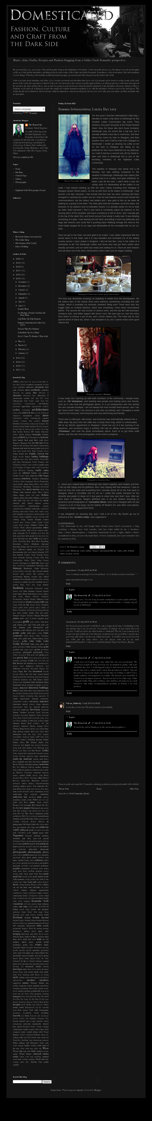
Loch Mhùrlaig (38, 748)
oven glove (37, 830)
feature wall (17, 591)
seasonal (31, 923)
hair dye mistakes (26, 663)
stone (25, 969)
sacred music (24, 909)
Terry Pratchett (27, 996)
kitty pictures (18, 732)
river (14, 898)
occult (46, 819)
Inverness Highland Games (31, 715)
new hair (41, 811)
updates (19, 1027)
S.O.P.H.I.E (44, 907)
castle (38, 470)
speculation (45, 950)
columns (38, 503)
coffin (20, 501)
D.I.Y (28, 533)
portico (18, 863)
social (46, 942)
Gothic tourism (31, 647)
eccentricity (21, 566)
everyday (39, 579)
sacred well (35, 909)
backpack (42, 424)
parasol (46, 838)
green (41, 655)
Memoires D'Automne (24, 773)
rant (34, 882)
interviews (16, 710)
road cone (27, 898)
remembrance (17, 893)
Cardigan (20, 467)
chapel (15, 484)
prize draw (22, 871)
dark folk (45, 533)
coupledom (28, 517)
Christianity (17, 487)
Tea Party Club (27, 994)
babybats (16, 424)
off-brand (25, 822)
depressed (45, 544)
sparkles (22, 950)
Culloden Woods (18, 528)
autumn (46, 418)
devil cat (37, 547)
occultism (16, 822)
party (40, 841)
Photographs (20, 182)
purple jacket (27, 876)
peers (20, 844)
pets (14, 849)
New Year (21, 813)
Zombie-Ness (23, 309)
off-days (33, 822)
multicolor (34, 794)
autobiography (36, 418)
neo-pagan (24, 808)
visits (38, 1037)
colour (46, 501)
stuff (32, 975)
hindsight (30, 685)
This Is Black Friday (41, 1002)
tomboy (15, 1007)
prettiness (34, 868)
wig (20, 1051)
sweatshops (24, 988)
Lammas (46, 734)
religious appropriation (39, 890)
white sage (29, 1048)
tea (19, 994)
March (21, 345)
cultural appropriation (34, 528)
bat (20, 429)
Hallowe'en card (42, 666)
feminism (39, 591)
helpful (46, 680)
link (22, 745)
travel (36, 1013)
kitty (47, 729)
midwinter (45, 781)
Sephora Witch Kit (29, 928)
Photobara (107, 394)
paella (29, 833)
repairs (25, 893)
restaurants (17, 896)
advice (27, 390)
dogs (14, 555)
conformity (36, 509)
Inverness (35, 710)
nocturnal (34, 816)
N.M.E (35, 800)
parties (29, 841)
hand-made (25, 669)
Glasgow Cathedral (26, 616)
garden (32, 610)
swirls (40, 989)
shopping (16, 934)
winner (46, 1051)
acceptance (30, 385)
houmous (26, 693)
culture (46, 528)
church (29, 490)
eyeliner (25, 582)
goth (26, 621)
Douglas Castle (29, 555)
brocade (21, 457)
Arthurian (45, 413)
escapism (34, 577)
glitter (22, 618)
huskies (22, 696)
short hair (25, 934)
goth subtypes (27, 630)
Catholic (34, 473)
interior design (35, 704)
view (47, 1035)
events (82, 551)
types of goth (30, 1021)
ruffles (15, 907)
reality (39, 885)
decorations (17, 544)
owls (14, 833)
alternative (17, 396)
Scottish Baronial (41, 918)
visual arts (45, 1037)
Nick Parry (26, 816)
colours (30, 503)
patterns (46, 841)
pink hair (37, 855)
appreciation (26, 406)
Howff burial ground (41, 693)
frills (42, 602)
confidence (27, 509)
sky (44, 939)
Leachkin (16, 740)
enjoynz (80, 1090)
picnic (15, 855)
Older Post (134, 789)
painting (37, 836)
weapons (20, 1045)
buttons (36, 459)
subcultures (44, 980)
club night (28, 498)
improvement (24, 699)
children (36, 484)
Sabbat (15, 909)
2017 (18, 271)
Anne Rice (45, 401)
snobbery (16, 942)
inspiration (44, 702)
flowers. (40, 594)
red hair (36, 887)
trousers (33, 1018)
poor (14, 863)
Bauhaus (27, 432)
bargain (46, 426)
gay (14, 613)
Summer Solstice (37, 983)
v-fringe (45, 1027)
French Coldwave (36, 599)
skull (25, 939)
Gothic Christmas (42, 636)
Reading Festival (30, 885)
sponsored (25, 956)
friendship (36, 602)
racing (27, 879)
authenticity (17, 418)
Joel (42, 723)
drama (15, 557)
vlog (30, 1040)
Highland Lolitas (42, 682)
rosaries (34, 904)
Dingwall (41, 549)
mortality (26, 791)
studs (41, 972)
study (46, 972)
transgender (44, 1010)
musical (46, 797)
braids (24, 451)
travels (76, 554)
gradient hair (18, 650)
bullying (16, 459)
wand (15, 1045)
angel (37, 401)
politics (46, 860)
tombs (21, 1007)
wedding (33, 1045)
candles (41, 465)
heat (30, 680)
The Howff (45, 996)
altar (35, 393)
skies (47, 937)
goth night (27, 625)
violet (21, 1038)
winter (15, 1054)
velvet (41, 1032)
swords (20, 991)
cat (20, 473)
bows (14, 451)
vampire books (34, 1029)
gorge (47, 618)
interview (45, 707)
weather (27, 1046)
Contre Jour (33, 511)
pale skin (26, 838)
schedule (40, 915)
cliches (15, 495)
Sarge (46, 912)
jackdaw (41, 721)
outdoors (44, 827)
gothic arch (26, 633)
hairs (22, 666)
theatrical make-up (26, 1002)
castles (46, 470)
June (20, 306)
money (24, 789)
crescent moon (18, 522)
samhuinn (16, 912)
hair (32, 661)
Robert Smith (43, 898)
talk (38, 991)
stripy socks (23, 972)
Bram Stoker (32, 451)
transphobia (27, 1013)
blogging (23, 443)
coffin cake (26, 500)
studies (30, 972)
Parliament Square (19, 841)
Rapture (46, 882)
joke (47, 723)
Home (99, 789)
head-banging (44, 677)
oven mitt (45, 830)
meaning (45, 767)
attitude (45, 416)
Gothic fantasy (37, 639)
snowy (31, 942)
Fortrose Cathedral (41, 596)
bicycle (21, 435)
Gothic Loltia (42, 641)
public (21, 874)
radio (37, 879)
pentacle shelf (34, 844)
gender (24, 613)
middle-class (25, 781)
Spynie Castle (24, 958)
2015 (18, 279)
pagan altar (44, 833)
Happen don (44, 669)
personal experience (32, 846)
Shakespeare (17, 931)
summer (25, 983)
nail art (42, 800)
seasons (37, 923)
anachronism (17, 398)
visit (25, 1037)
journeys (16, 726)
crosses (33, 522)
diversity (41, 552)
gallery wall (26, 610)
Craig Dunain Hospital (31, 520)
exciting (46, 579)
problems (31, 871)
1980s (15, 382)
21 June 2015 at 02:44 (87, 622)
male (41, 759)
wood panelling (35, 1057)
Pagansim (28, 836)
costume (15, 517)
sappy (41, 912)
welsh (39, 1046)
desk (28, 547)
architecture (40, 409)
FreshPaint (21, 602)
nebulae (46, 802)
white (22, 1048)
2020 (18, 259)
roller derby (17, 901)
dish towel (27, 552)
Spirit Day (44, 953)
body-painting (24, 445)
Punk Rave (38, 874)
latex (42, 737)
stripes (15, 972)
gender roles (34, 613)
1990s (21, 382)
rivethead (20, 898)
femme (15, 594)
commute (46, 506)
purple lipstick (38, 877)
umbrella (39, 1021)
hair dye (16, 663)
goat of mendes (31, 618)
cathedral (26, 473)
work (19, 1059)
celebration (34, 476)
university (27, 1024)
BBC (32, 432)
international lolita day (108, 551)
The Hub (16, 999)
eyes (29, 582)
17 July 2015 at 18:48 (101, 658)
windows (40, 1051)
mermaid (16, 778)
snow (24, 942)
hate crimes (38, 674)
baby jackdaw (34, 421)
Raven (15, 885)
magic (36, 756)
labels (24, 734)
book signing (31, 448)
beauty (37, 432)
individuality (34, 702)
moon (28, 789)
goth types (36, 630)
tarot (47, 991)
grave (31, 649)
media (15, 770)
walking (22, 1043)
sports (41, 956)
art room (37, 413)
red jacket (45, 887)
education (28, 571)
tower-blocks (17, 1010)
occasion (41, 819)
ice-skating (29, 696)
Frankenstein (17, 599)
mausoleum (44, 764)
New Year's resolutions (34, 814)
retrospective (33, 896)
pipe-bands (16, 857)
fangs (39, 585)
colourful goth (19, 503)
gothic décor (27, 639)
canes (47, 465)
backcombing (24, 424)
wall (27, 1043)
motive (32, 791)
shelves (26, 931)
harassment (37, 671)
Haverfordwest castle (31, 677)
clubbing (36, 498)
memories (45, 773)
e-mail (46, 563)
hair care (38, 660)
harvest (46, 671)
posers (37, 863)
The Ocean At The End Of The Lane (34, 999)
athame (37, 416)
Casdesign (30, 470)
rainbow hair (17, 882)
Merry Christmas (31, 778)
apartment (16, 406)
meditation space (38, 770)
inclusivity (45, 699)
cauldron (45, 473)
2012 (18, 366)
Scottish (28, 918)
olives (42, 824)
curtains (34, 530)
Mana (31, 762)
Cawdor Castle (24, 476)
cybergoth (21, 533)
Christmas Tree (19, 490)
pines (32, 855)
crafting (16, 520)
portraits (31, 863)
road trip (34, 898)
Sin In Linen (44, 934)
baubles (19, 432)
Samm (24, 912)
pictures (26, 855)
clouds (22, 498)
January (22, 353)
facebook (39, 582)
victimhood (29, 1035)
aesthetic (35, 390)
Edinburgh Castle (31, 568)
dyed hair (35, 563)
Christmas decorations (40, 487)
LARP (38, 737)
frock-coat (21, 605)
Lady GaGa (36, 734)
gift (41, 613)
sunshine (36, 986)
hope (47, 691)
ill (48, 696)
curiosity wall (25, 530)
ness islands (32, 811)
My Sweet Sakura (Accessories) (28, 237)
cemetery (26, 478)
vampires (16, 1032)
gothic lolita (28, 641)
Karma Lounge (36, 726)
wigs (25, 1051)
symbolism (26, 991)
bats (14, 432)
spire (33, 953)
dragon (46, 555)
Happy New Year (25, 671)
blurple (46, 443)
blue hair (39, 443)
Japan (46, 721)
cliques (21, 495)
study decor (17, 975)
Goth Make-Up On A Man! (28, 333)
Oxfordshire (22, 833)
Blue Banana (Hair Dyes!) (26, 243)
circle (42, 490)
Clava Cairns (43, 492)
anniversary (17, 404)
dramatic (21, 558)
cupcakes (16, 530)
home (21, 691)
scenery (33, 915)
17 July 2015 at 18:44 (101, 596)
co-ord (67, 551)
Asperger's (16, 416)
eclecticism (40, 566)
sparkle (15, 950)
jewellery (36, 723)
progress (39, 871)
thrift (23, 1005)
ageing (28, 393)
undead (46, 1021)
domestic (20, 555)
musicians (16, 800)
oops (18, 827)
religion (24, 890)
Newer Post (64, 789)
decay (29, 541)
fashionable (29, 588)
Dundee (15, 563)
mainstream (44, 756)
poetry (15, 860)
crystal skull (17, 525)
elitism (46, 571)
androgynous (17, 401)
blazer (46, 440)
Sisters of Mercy (31, 937)
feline (25, 591)
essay (40, 577)
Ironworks (36, 718)
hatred (46, 674)
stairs (20, 964)
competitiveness (18, 509)
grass (26, 649)
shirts (34, 931)
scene (27, 915)
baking (21, 426)
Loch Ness (22, 751)
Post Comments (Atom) (79, 794)
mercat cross (37, 775)
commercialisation (19, 506)
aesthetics (45, 390)
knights (27, 731)
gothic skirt (44, 644)
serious (39, 929)
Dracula (40, 555)
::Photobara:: (64, 431)
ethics (22, 579)
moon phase (45, 789)
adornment (39, 387)
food (14, 597)
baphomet (33, 426)
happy (15, 671)
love (25, 753)
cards (38, 467)
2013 (18, 362)
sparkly (28, 950)
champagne (29, 481)
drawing (29, 558)
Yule (40, 1062)
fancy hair (30, 585)
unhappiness (17, 1024)
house (31, 693)
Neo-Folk (16, 808)
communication (33, 506)
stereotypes (17, 969)
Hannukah (34, 669)
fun (27, 605)
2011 (18, 370)
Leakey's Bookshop (27, 740)
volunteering (37, 1040)
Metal (40, 778)
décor (38, 541)
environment (17, 577)
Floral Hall (27, 594)
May (20, 341)
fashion (88, 551)
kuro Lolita (40, 731)
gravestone (45, 649)
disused (34, 552)
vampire (26, 1029)
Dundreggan (23, 563)
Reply (68, 584)
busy (26, 459)
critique (27, 522)
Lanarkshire (17, 737)
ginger (46, 613)
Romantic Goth (40, 901)
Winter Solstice (25, 1054)
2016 (18, 275)
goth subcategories (35, 627)
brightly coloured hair (39, 454)
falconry (46, 582)
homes (35, 691)
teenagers (17, 997)
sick (31, 934)
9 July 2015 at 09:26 (91, 703)
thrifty (29, 1005)
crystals (26, 525)
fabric (34, 582)
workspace (31, 1059)
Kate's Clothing (21, 247)
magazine (30, 756)
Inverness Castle (34, 712)
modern (23, 786)
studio (36, 972)
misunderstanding (42, 783)
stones (39, 969)
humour (15, 696)
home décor (28, 691)
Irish (30, 718)
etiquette (28, 579)
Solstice (38, 945)
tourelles (46, 1007)
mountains (39, 792)
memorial (37, 773)
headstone (24, 680)
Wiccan (15, 1051)
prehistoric (45, 866)
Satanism (16, 915)
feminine (31, 591)
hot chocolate (17, 693)
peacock (15, 844)
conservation (24, 511)
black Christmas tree (33, 437)
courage (35, 517)
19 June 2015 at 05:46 (87, 570)
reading (21, 885)
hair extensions (39, 663)
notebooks (22, 819)
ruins (25, 907)
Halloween (16, 669)
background (34, 424)
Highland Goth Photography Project (30, 190)
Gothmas (40, 647)
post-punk (16, 866)
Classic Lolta (18, 492)
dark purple (30, 536)
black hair (45, 438)
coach (47, 498)
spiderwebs (21, 953)
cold (32, 500)
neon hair (16, 811)
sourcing (46, 947)
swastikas (16, 988)
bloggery (16, 443)
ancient (26, 398)
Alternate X (44, 393)
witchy (15, 1057)
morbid (19, 791)
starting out (18, 966)
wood (27, 1057)
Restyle (25, 896)
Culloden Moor (43, 525)
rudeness (45, 904)
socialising (17, 945)
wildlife (33, 1051)
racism (32, 879)
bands (27, 427)
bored (47, 448)
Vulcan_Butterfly (73, 703)
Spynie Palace (35, 958)
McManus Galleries (27, 767)
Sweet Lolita (33, 988)
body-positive (34, 445)
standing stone (27, 964)
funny (38, 605)
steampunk (29, 967)
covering (41, 517)
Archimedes (26, 410)
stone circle (32, 969)
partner (35, 841)
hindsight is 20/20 (41, 685)
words (15, 1059)
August (21, 298)
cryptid (39, 522)
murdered (32, 797)
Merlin (46, 775)
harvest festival (18, 674)
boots (42, 448)
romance (27, 901)
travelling (45, 1013)
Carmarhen (44, 467)
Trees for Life (35, 1016)
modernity (41, 786)
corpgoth (19, 514)
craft (47, 517)
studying (26, 975)
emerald (15, 574)
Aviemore (16, 421)
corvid (46, 514)
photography (34, 852)
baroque (15, 429)
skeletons (41, 937)
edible (47, 566)
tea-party (69, 554)
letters (22, 742)
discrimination (18, 552)
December (22, 282)
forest (20, 596)
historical (23, 688)
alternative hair (29, 395)
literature (45, 745)
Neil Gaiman (36, 805)
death (35, 539)
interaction (17, 704)
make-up (17, 759)
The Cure (37, 997)
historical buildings (39, 688)
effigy (34, 571)
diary (15, 549)
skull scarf (32, 939)
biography (37, 435)
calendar (24, 465)
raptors (39, 882)
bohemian (16, 448)
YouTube (34, 1062)
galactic (31, 607)
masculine (28, 764)
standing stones (38, 964)
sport (36, 956)
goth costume (35, 622)
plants (34, 858)
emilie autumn (26, 574)
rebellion (46, 885)
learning (39, 740)
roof (25, 904)
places (29, 858)
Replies (72, 590)
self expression (19, 926)
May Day (16, 767)
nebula (39, 802)
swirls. (46, 988)
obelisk (35, 819)
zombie (46, 1062)
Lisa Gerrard (36, 745)
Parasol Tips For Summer (28, 329)
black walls (38, 440)
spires (37, 953)
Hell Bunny (38, 680)
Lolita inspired (18, 753)
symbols (34, 991)
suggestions (17, 983)
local (19, 748)
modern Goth (31, 786)
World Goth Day (42, 1059)
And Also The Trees (40, 398)
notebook (16, 819)
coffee (15, 501)
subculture (31, 980)
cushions (40, 530)
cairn (19, 462)
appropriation (36, 406)
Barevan (39, 426)
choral (46, 484)
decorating (45, 541)
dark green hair (19, 536)
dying (41, 563)
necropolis (27, 805)
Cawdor (15, 476)
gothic (16, 633)
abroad (23, 384)
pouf (31, 866)
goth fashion (18, 625)
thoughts (16, 1005)
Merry (22, 778)
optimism (23, 827)
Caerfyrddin (44, 459)
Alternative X (43, 396)
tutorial (22, 1021)
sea (26, 923)
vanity (23, 1032)
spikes (28, 953)
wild (28, 1051)
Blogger (97, 1090)
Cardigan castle (29, 467)
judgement (24, 726)
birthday (45, 435)
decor (33, 541)
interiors (45, 704)
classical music (30, 492)
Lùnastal (39, 753)
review (40, 896)
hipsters (16, 688)
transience (16, 1013)
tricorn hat (23, 1018)
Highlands (17, 685)
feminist (46, 591)
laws (47, 737)
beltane (15, 434)
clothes (45, 495)
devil (32, 547)
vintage (16, 1038)
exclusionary (17, 582)
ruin (20, 907)
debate (15, 541)
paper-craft (37, 838)
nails (20, 802)
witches (46, 1054)
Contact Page (21, 176)
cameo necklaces (33, 465)
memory (15, 775)
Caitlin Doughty (38, 462)
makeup (27, 759)
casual (15, 473)
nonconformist (43, 816)
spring (46, 956)
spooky (31, 956)
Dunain (46, 560)
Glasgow (95, 551)
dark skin (38, 536)
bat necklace (36, 429)
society (25, 945)
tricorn (15, 1018)
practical (36, 866)
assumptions (27, 416)
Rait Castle (27, 882)
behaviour (45, 432)
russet (36, 907)
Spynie (15, 958)
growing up (24, 661)
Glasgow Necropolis (41, 616)
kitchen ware (34, 729)
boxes (19, 451)
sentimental (17, 928)
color (40, 500)
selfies (39, 926)
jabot (35, 721)
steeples (38, 967)
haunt (15, 677)
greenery (16, 661)
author (26, 418)
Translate (30, 113)
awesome (24, 421)
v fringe (39, 1027)
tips (34, 1005)
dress (47, 557)
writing (15, 1062)
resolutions (32, 893)
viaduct (22, 1035)
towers (25, 1010)
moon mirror (35, 789)
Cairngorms (26, 462)
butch (31, 459)
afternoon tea (18, 393)
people (15, 847)
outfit (125, 551)
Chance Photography (41, 481)
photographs (19, 852)
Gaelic (26, 607)
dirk (47, 549)
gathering (45, 610)
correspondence (28, 514)
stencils (46, 966)
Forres (27, 597)
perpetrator (21, 846)
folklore (46, 594)
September (22, 294)
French (26, 599)
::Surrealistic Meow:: (97, 502)
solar (31, 945)
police (32, 860)
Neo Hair (45, 805)
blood (29, 443)
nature (32, 802)
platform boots (43, 857)
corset (36, 514)
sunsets (29, 986)
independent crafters (20, 701)
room (28, 904)
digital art (31, 550)
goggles (41, 618)
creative (46, 520)
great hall (34, 655)
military (31, 783)
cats (39, 473)
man (26, 762)
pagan (35, 833)
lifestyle (34, 742)
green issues (33, 658)
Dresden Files (39, 557)
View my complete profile (23, 157)
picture (20, 855)
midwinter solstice (20, 783)
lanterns (26, 737)
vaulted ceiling (32, 1032)
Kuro (33, 732)
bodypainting (44, 445)
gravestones (17, 652)
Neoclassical (35, 808)
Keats (22, 729)
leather (46, 740)
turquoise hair (43, 1018)
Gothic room (34, 644)
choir (41, 484)
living (15, 748)
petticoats (22, 849)
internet (37, 707)
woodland (45, 1057)
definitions (35, 544)
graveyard (27, 652)
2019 (18, 263)
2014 (18, 358)
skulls (39, 939)
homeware (41, 691)
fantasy (46, 585)
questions (20, 879)
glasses (16, 618)
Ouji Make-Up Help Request (29, 319)
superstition (44, 986)
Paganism (18, 835)
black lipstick (18, 440)
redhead (15, 890)
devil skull (45, 547)
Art (32, 413)
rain (47, 879)
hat (27, 674)
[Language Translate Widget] (29, 109)
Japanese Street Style (22, 723)
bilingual (28, 434)
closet (37, 495)
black (22, 437)
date (43, 536)
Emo (34, 574)
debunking (22, 541)
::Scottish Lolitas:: (82, 517)
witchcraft (37, 1054)
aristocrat (26, 413)
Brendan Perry (43, 451)
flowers (34, 594)
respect (39, 893)
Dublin (26, 560)
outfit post (24, 830)
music (39, 797)
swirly (15, 991)
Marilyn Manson (18, 764)
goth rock (45, 625)
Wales (15, 1043)
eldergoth (39, 571)
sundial (15, 986)
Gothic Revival (21, 644)
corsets (41, 514)
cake (47, 462)
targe (42, 991)
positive (46, 863)
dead (19, 539)
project (46, 871)
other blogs (31, 827)
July (20, 302)
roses (39, 904)
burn (22, 459)
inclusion (35, 699)
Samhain (45, 909)
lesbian (15, 742)
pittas (24, 857)
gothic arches (37, 633)
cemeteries (16, 479)
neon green (44, 808)
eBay (14, 566)
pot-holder (24, 866)
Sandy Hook (32, 912)
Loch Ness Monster (34, 751)
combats (46, 503)
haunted (21, 677)
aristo (19, 413)
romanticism (18, 904)
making (35, 759)
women (22, 1057)
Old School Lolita (29, 824)
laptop (32, 737)
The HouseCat (80, 596)
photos (46, 852)
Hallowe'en (30, 666)
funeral (32, 605)
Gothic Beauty (29, 636)
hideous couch (17, 682)
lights (41, 742)
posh (41, 863)
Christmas (27, 487)
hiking (24, 685)
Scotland (17, 917)
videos (43, 1035)
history (16, 691)
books (38, 448)
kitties (42, 729)
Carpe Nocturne (19, 470)
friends (29, 602)
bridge (15, 454)
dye (29, 563)
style (15, 977)
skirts (20, 939)
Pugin (26, 874)
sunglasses (22, 986)
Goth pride (36, 625)
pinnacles (45, 855)
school (46, 915)
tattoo (15, 994)
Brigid (15, 457)
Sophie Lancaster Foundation (31, 947)
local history (27, 748)
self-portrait (30, 926)
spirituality (17, 956)
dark (39, 533)
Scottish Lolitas (30, 920)
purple (46, 874)
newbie (46, 814)
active (15, 387)
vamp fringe (17, 1029)
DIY (47, 552)
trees (27, 1016)
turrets (15, 1021)
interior (25, 704)
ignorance (42, 696)
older (37, 824)
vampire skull (44, 1029)
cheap (31, 484)
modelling (16, 786)
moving (46, 791)
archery (46, 406)
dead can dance (27, 539)
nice (20, 816)
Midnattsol (35, 781)
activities (21, 387)
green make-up (43, 658)
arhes (15, 413)
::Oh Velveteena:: (75, 401)
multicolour (44, 794)
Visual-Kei (16, 1040)
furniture (45, 605)
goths (46, 647)
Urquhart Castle (29, 1027)
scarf (22, 915)
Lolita (119, 551)
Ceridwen (16, 481)
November (22, 286)
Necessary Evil (18, 805)
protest (15, 874)
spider (15, 953)
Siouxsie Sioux (18, 937)
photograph (44, 849)
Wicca (45, 1048)
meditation (28, 770)
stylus (27, 977)
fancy (22, 585)
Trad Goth (33, 1010)
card (14, 467)
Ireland (24, 718)
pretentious (26, 869)
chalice (22, 481)
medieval (20, 770)
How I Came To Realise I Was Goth (33, 336)
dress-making (17, 560)
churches (35, 490)
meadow (38, 767)
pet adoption (44, 847)
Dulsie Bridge (36, 560)
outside (31, 830)
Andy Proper (29, 401)
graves (37, 650)
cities (47, 489)
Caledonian (17, 465)
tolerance (39, 1005)
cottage (21, 517)
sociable (38, 942)
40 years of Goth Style (37, 382)
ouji (37, 827)
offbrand (41, 822)
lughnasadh (31, 753)
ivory (42, 718)
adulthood (20, 390)
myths (29, 800)
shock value (43, 931)
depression (16, 547)
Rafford (42, 879)
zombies (16, 1065)
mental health (25, 775)
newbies (16, 816)
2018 (18, 267)
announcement (30, 404)
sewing (46, 929)
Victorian (36, 1035)
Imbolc (15, 699)
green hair (22, 658)
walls (47, 1043)
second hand (44, 923)
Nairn (26, 802)
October (21, 290)
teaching (46, 994)
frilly (47, 602)
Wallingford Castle (37, 1043)
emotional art (43, 574)
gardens (38, 610)
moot (14, 792)
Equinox (27, 577)
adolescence (30, 387)
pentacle (26, 844)
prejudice (16, 869)
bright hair (23, 454)
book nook (23, 448)
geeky (19, 613)
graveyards (37, 652)
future (15, 607)
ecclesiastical (30, 566)
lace (29, 734)
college (36, 500)
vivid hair (24, 1040)
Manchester (37, 762)
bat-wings (45, 429)
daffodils (34, 533)
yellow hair (24, 1062)
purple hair (17, 877)
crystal (46, 522)
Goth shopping (19, 627)
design (23, 547)
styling (22, 978)
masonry (36, 764)
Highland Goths (29, 682)
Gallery (18, 179)
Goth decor (45, 622)
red (14, 887)
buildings (44, 456)
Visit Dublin (31, 1037)
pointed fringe (23, 860)
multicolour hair (20, 797)
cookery (41, 511)
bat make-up (26, 429)
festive (20, 594)
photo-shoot (33, 849)
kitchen (27, 729)
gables (21, 607)
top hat (38, 1007)
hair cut (45, 660)
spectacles (36, 950)
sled (47, 939)
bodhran (16, 445)
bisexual (16, 438)
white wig (37, 1048)
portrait (24, 863)
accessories (38, 385)
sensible (46, 926)
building (35, 457)
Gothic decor (17, 639)
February (22, 349)
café (14, 462)
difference (21, 550)
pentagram (44, 844)
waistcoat (45, 1040)
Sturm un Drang (42, 975)
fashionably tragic (42, 588)
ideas (36, 696)
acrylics (46, 384)
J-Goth (30, 721)
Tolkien (46, 1005)
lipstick (27, 745)
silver (36, 934)
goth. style (45, 630)
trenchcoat (45, 1016)
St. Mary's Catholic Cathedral (32, 961)
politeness (39, 860)
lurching (22, 756)
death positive (44, 539)
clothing (16, 498)
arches (16, 410)
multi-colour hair (20, 794)
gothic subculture (19, 647)
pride (41, 868)
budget (27, 457)
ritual (46, 896)
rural (31, 907)
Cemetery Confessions (40, 479)
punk (31, 874)
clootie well (30, 495)
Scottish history (18, 920)
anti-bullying (44, 404)
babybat (45, 421)
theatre (15, 1002)
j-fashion (24, 721)
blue (33, 443)
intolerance (25, 710)
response (46, 893)
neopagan (24, 811)
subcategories (34, 977)
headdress (16, 680)
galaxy (38, 607)
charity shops (23, 484)
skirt (15, 939)
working (24, 1059)
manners (45, 762)
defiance (26, 544)
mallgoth (20, 762)
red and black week (24, 887)
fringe (15, 605)
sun (47, 983)
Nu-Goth (29, 819)
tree (22, 1016)
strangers (45, 969)
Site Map (19, 172)
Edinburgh (75, 551)
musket (24, 800)
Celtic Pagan (43, 476)
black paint (28, 440)
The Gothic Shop (22, 240)
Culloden (33, 525)
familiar (15, 585)
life (27, 742)
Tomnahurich (29, 1007)
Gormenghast (17, 622)
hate (30, 674)
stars (47, 964)
